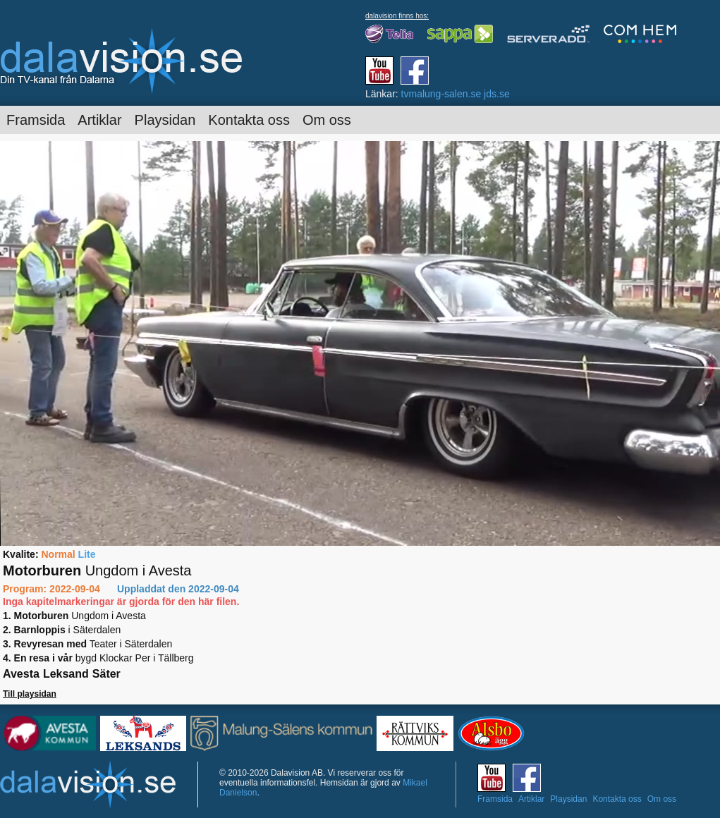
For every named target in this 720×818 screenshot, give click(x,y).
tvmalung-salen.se (441, 93)
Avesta (21, 674)
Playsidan (165, 120)
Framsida (35, 120)
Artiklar (99, 120)
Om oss (327, 120)
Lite (87, 554)
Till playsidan (29, 694)
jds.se (497, 93)
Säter (106, 674)
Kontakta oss (249, 120)
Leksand (66, 674)
